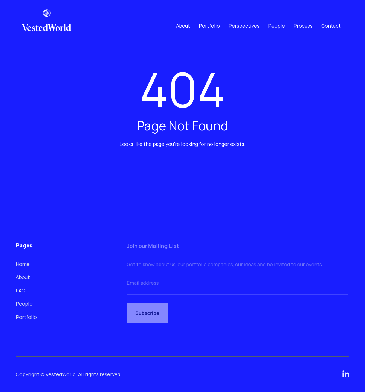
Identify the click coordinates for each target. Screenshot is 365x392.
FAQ (21, 290)
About (183, 25)
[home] (47, 26)
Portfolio (209, 25)
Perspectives (244, 25)
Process (303, 25)
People (276, 25)
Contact (331, 25)
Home (23, 264)
